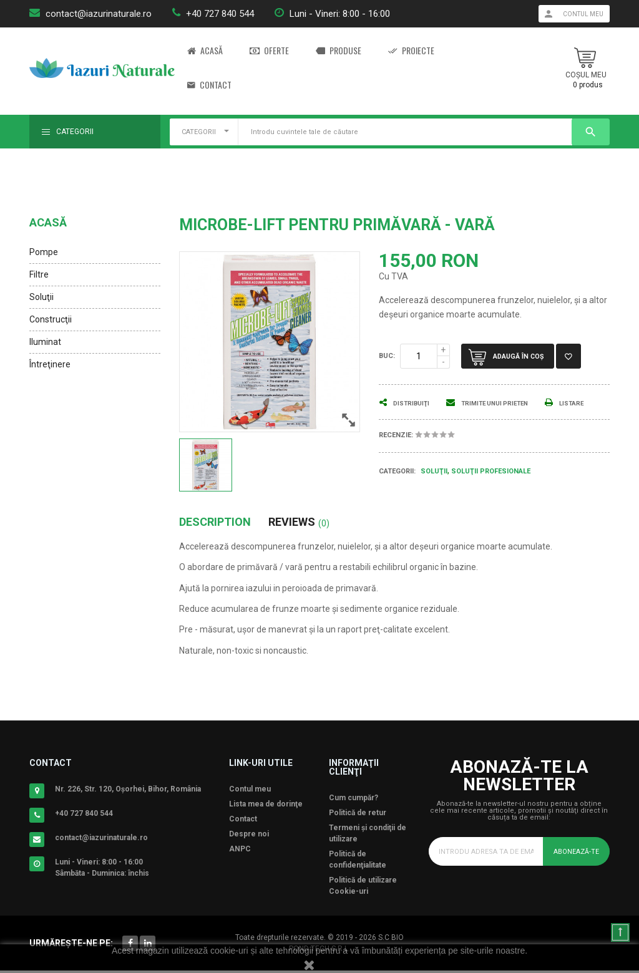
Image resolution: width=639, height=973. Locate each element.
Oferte (269, 51)
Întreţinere (50, 364)
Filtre (39, 274)
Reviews (298, 524)
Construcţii (50, 319)
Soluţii (41, 297)
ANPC (240, 851)
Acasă (205, 51)
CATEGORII (199, 132)
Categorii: (397, 486)
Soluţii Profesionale (490, 486)
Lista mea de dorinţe (266, 806)
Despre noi (249, 836)
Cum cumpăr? (353, 800)
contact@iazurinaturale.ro (99, 13)
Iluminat (45, 342)
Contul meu (250, 791)
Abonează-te (574, 853)
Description (215, 524)
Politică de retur (357, 815)
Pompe (43, 252)
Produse (338, 51)
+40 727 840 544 (220, 13)
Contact (209, 85)
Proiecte (411, 51)
